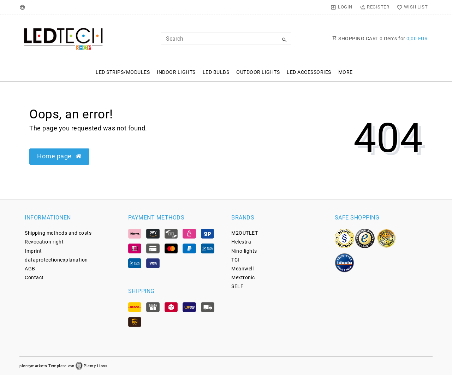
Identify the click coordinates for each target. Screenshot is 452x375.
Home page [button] (59, 156)
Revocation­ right (44, 242)
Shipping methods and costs (58, 233)
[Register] (374, 7)
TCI (235, 260)
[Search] (284, 40)
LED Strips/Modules (123, 72)
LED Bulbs (216, 72)
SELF (237, 286)
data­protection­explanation (56, 260)
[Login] (341, 7)
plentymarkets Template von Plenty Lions (63, 366)
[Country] (23, 7)
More (345, 72)
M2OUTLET (244, 233)
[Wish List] (410, 7)
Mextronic (243, 277)
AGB (30, 268)
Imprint (33, 251)
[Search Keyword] (226, 39)
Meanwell (242, 268)
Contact (34, 277)
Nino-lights (244, 251)
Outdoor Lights (258, 72)
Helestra (241, 242)
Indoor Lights (176, 72)
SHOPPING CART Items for (380, 38)
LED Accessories (309, 72)
